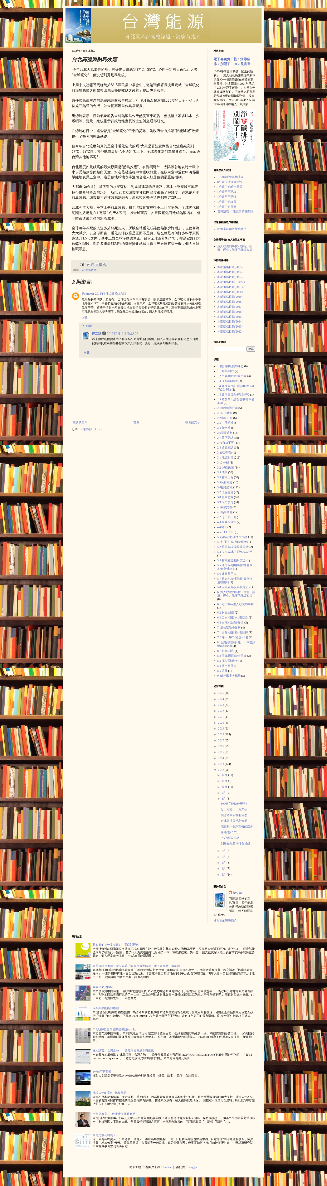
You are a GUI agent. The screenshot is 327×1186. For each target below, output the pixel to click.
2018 (221, 734)
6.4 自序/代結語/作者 (230, 622)
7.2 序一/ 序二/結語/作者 (232, 637)
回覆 (85, 317)
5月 (224, 862)
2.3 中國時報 (225, 422)
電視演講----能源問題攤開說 (235, 211)
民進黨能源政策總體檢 (232, 229)
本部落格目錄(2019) (230, 296)
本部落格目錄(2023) (230, 277)
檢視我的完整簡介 (225, 920)
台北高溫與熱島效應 (234, 820)
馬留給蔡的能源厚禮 (106, 1008)
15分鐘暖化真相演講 (230, 177)
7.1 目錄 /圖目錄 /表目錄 (232, 632)
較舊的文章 (192, 422)
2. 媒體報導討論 (227, 408)
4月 (224, 868)
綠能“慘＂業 (229, 832)
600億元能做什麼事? (234, 803)
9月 (224, 792)
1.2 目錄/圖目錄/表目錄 (232, 376)
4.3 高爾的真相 (226, 522)
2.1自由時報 (225, 413)
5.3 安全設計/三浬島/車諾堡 (235, 551)
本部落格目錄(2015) (230, 316)
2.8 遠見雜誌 (225, 447)
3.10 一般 (223, 462)
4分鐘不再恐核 (226, 191)
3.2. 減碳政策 (225, 467)
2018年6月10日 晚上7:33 (110, 293)
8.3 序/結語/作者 (227, 660)
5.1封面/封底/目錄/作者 (232, 541)
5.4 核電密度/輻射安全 (231, 560)
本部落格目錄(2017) (230, 306)
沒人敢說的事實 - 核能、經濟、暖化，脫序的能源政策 (234, 248)
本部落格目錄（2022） (232, 282)
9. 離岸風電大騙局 (229, 675)
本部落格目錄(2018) (230, 301)
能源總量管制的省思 (234, 815)
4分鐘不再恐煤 (226, 196)
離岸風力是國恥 (103, 987)
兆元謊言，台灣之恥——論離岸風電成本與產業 (123, 1050)
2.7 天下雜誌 (225, 437)
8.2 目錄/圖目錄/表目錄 (232, 655)
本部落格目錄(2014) (230, 321)
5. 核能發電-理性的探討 (232, 537)
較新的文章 (80, 422)
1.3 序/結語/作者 (227, 381)
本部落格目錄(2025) (230, 267)
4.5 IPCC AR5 (225, 532)
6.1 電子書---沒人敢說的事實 (235, 604)
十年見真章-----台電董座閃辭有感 (114, 1113)
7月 (224, 850)
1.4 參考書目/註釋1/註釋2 (233, 394)
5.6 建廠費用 (225, 573)
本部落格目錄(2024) (230, 271)
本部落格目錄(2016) (230, 311)
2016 (221, 746)
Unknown (88, 293)
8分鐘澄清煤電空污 (229, 182)
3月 (224, 874)
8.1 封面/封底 (225, 651)
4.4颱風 (222, 527)
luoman (167, 1167)
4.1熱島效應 (89, 270)
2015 (221, 752)
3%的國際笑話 (230, 837)
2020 (221, 722)
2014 (221, 758)
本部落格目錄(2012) (230, 331)
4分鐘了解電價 (226, 206)
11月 (224, 781)
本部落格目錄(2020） (231, 292)
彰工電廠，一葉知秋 (234, 809)
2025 (221, 693)
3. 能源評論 (224, 452)
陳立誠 (96, 333)
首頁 (136, 422)
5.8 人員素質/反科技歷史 (233, 587)
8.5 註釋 (222, 670)
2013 (221, 764)
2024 (221, 699)
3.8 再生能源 (225, 497)
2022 (221, 710)
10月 (224, 787)
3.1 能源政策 (225, 457)
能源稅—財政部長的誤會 (237, 826)
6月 (224, 856)
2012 (221, 769)
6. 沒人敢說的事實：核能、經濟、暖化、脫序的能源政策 (236, 594)
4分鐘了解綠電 (226, 201)
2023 (221, 705)
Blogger (192, 1167)
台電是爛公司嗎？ (104, 1135)
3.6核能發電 (225, 487)
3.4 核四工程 (225, 477)
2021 (221, 716)
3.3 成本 (222, 472)
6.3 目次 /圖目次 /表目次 (232, 617)
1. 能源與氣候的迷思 (230, 366)
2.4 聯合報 (223, 427)
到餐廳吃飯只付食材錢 (235, 843)
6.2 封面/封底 (225, 612)
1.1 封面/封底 (225, 371)
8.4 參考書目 (225, 665)
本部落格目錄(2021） (231, 287)
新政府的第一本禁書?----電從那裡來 (116, 944)
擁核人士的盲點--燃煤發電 (110, 1092)
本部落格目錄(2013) (230, 326)
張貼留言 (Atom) (91, 429)
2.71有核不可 (225, 442)
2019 (221, 728)
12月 (224, 775)
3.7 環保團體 (225, 492)
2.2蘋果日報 (225, 418)
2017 (221, 740)
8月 (224, 798)
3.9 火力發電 (225, 502)
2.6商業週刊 (225, 432)
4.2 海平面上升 (226, 517)
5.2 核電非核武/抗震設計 (233, 546)
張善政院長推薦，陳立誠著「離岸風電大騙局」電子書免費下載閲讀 (136, 966)
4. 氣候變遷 (224, 507)
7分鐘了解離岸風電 (229, 186)
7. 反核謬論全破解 (229, 627)
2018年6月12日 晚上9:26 (122, 333)
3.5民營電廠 (225, 482)
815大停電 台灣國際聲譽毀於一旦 (114, 1029)
